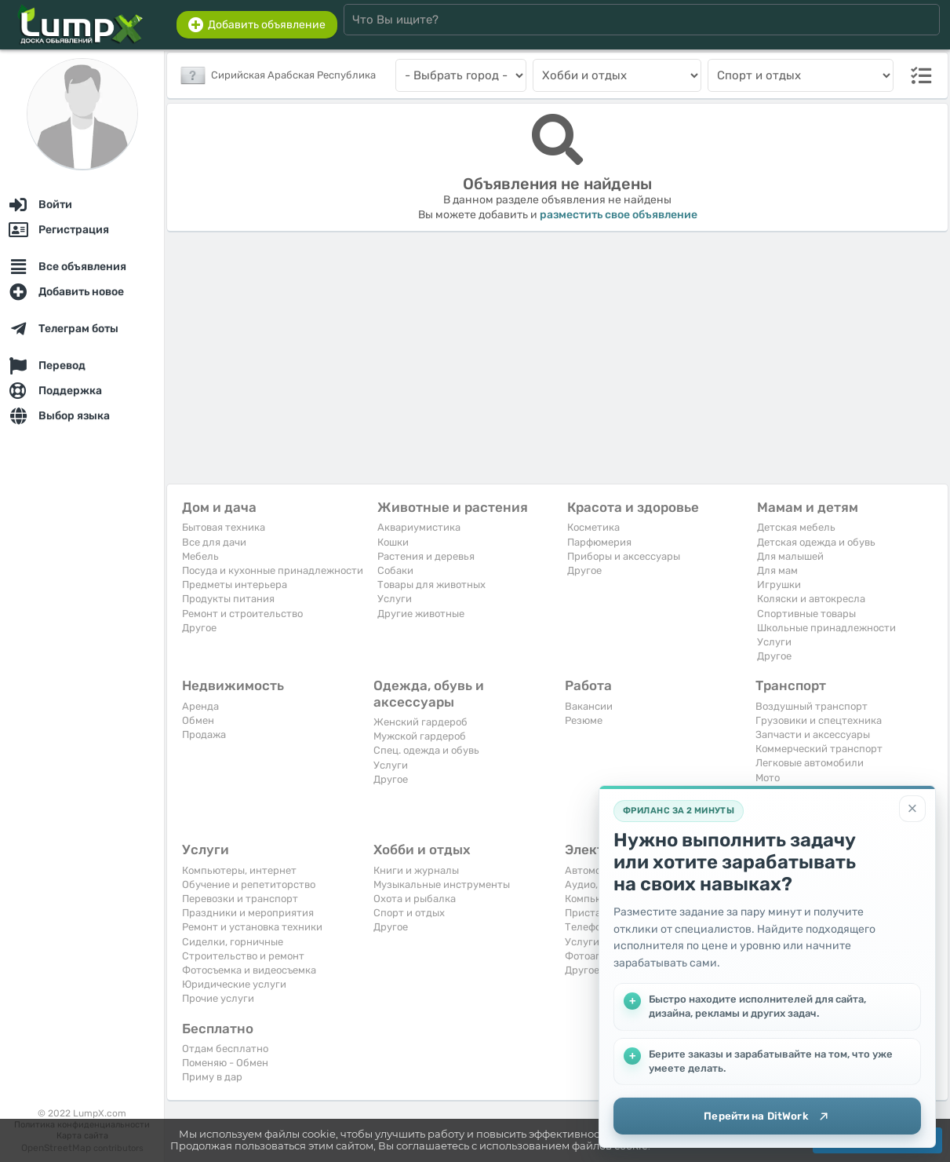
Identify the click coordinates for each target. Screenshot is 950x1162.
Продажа (204, 734)
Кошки (393, 542)
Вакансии (589, 706)
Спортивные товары (806, 613)
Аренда (200, 706)
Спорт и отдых (409, 913)
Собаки (395, 570)
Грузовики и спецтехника (818, 720)
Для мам (777, 570)
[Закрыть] (912, 806)
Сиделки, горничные (232, 942)
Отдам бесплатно (225, 1048)
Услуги (394, 599)
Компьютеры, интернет (239, 870)
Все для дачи (214, 542)
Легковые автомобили (809, 763)
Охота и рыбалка (414, 898)
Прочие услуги (218, 998)
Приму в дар (212, 1077)
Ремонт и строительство (242, 613)
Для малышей (790, 556)
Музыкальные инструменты (441, 884)
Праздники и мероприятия (248, 913)
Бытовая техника (223, 527)
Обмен (198, 720)
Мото (767, 778)
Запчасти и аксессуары (812, 734)
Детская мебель (796, 527)
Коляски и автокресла (811, 599)
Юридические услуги (234, 984)
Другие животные (420, 613)
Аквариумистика (418, 527)
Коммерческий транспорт (819, 749)
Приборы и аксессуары (623, 556)
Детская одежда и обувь (816, 542)
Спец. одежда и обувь (426, 750)
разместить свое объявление (618, 214)
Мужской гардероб (419, 736)
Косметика (593, 527)
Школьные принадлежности (826, 628)
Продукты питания (228, 599)
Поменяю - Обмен (225, 1063)
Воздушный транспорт (811, 706)
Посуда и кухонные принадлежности (272, 570)
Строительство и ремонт (243, 956)
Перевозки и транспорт (240, 898)
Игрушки (779, 584)
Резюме (583, 720)
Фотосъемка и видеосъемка (249, 970)
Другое (199, 628)
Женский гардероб (420, 722)
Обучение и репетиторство (248, 884)
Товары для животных (431, 584)
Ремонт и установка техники (252, 927)
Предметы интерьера (234, 584)
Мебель (200, 556)
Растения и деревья (426, 556)
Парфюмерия (599, 542)
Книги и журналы (416, 870)
